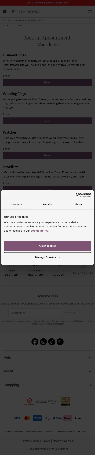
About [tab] (78, 204)
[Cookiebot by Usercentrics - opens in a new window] (75, 195)
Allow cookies (47, 245)
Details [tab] (47, 204)
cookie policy (40, 230)
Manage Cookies (47, 257)
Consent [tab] (17, 204)
